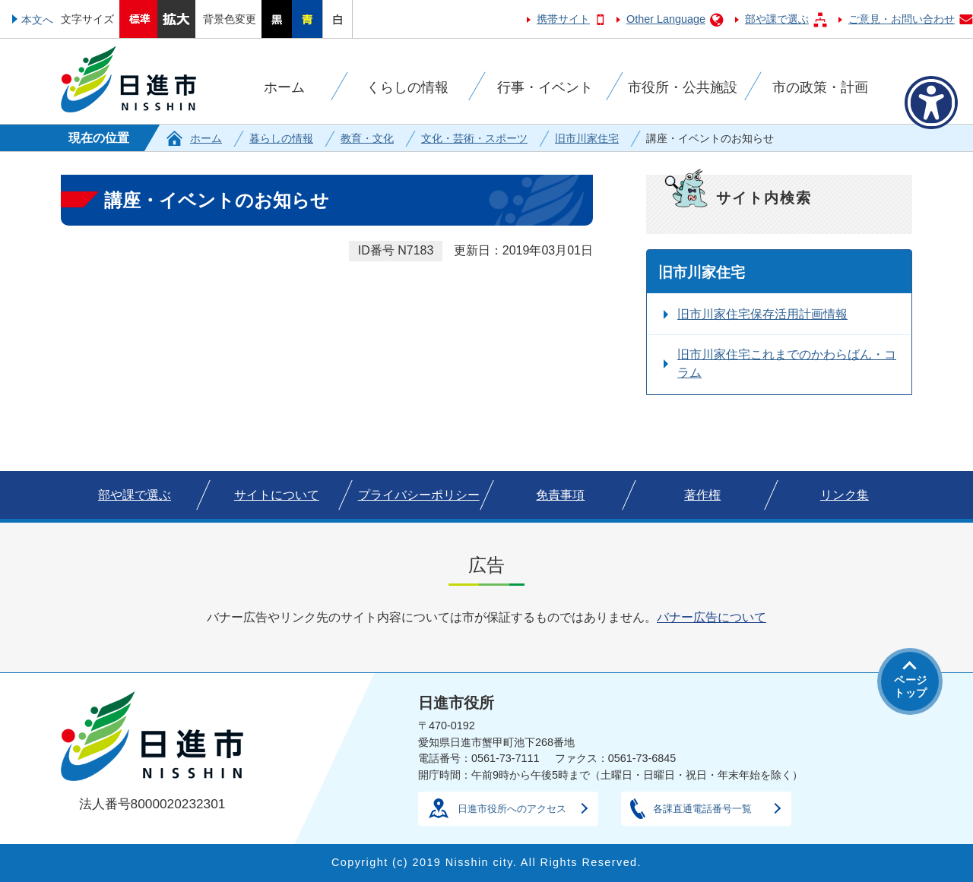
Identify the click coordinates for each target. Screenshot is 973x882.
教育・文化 (367, 138)
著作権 (702, 494)
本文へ (37, 20)
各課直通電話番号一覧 (702, 808)
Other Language (665, 19)
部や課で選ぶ (777, 19)
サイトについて (276, 494)
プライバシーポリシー (419, 494)
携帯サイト (563, 19)
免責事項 (560, 494)
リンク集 (844, 494)
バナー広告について (711, 617)
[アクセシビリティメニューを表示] (931, 102)
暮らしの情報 (281, 138)
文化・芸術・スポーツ (474, 138)
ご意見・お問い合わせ (901, 19)
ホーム (206, 138)
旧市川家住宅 (587, 138)
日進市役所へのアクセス (512, 808)
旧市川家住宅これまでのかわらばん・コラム (786, 363)
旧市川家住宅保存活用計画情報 (762, 314)
